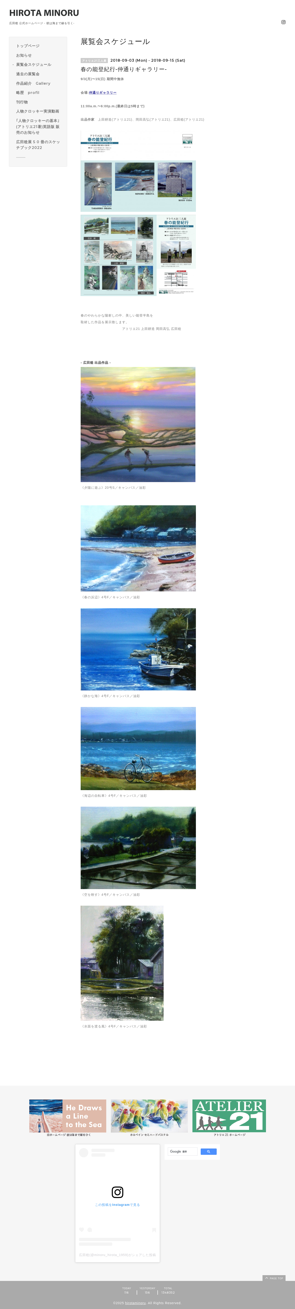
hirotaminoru (135, 1303)
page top (273, 1277)
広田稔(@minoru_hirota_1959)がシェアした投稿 (117, 1255)
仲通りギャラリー (103, 92)
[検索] (182, 1152)
